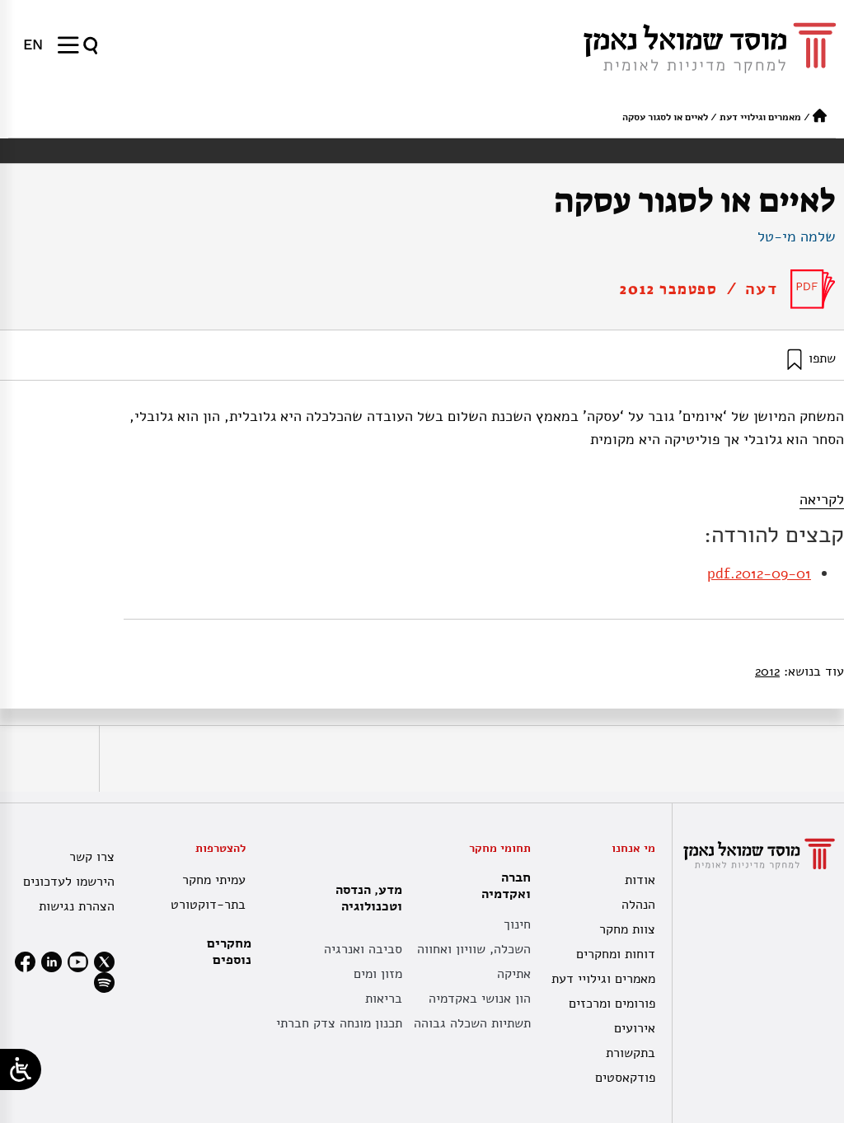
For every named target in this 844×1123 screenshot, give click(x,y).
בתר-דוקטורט (208, 905)
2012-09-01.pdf (759, 573)
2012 (767, 671)
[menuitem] (33, 44)
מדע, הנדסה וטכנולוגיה (364, 898)
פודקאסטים (625, 1078)
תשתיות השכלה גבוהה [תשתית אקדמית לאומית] (472, 1023)
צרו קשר (92, 857)
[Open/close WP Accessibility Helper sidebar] (20, 1069)
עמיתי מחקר (214, 880)
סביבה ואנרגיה (363, 949)
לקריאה (821, 499)
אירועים (634, 1028)
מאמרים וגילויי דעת (760, 117)
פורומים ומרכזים (612, 1003)
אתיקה (514, 974)
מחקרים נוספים (229, 951)
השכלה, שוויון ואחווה (474, 949)
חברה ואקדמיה (502, 885)
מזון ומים (378, 974)
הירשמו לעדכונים (69, 882)
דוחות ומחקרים (615, 954)
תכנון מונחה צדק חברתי (339, 1023)
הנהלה (638, 905)
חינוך (517, 924)
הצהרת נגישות (77, 906)
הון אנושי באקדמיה (480, 999)
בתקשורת (630, 1053)
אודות (640, 880)
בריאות (383, 999)
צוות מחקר (627, 929)
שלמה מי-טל (796, 236)
